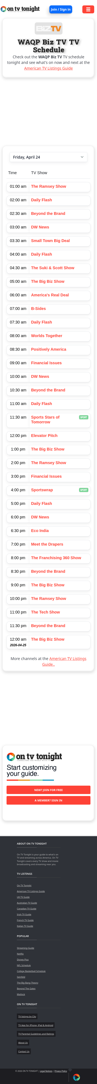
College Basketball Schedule (31, 971)
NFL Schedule (24, 965)
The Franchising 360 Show (56, 558)
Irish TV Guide (24, 914)
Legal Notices (46, 1071)
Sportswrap (42, 490)
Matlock (21, 994)
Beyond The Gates (26, 988)
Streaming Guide (25, 947)
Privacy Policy (61, 1071)
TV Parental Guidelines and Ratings (36, 1033)
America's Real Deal (50, 295)
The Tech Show (45, 612)
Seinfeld (21, 976)
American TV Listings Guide (48, 68)
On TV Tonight (24, 885)
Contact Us (23, 1051)
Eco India (40, 530)
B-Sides (38, 308)
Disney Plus (23, 959)
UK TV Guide (23, 896)
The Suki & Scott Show (52, 268)
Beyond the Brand (48, 213)
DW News (40, 227)
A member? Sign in (48, 800)
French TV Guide (25, 920)
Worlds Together (46, 336)
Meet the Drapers (47, 544)
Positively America (48, 349)
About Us (23, 1042)
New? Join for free (48, 790)
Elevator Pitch (44, 435)
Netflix (20, 953)
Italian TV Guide (25, 925)
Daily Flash (41, 200)
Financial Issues (46, 363)
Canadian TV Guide (26, 908)
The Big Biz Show (47, 281)
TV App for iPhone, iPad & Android (35, 1025)
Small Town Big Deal (50, 240)
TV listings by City (27, 1016)
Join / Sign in (61, 9)
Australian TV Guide (27, 902)
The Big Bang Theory (27, 982)
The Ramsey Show (48, 186)
